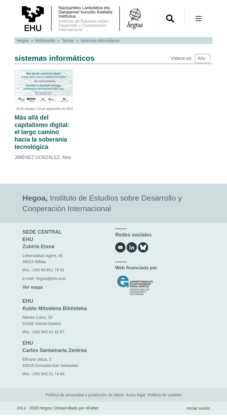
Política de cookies (164, 396)
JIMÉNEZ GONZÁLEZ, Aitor (43, 158)
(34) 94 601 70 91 (49, 271)
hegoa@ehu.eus (51, 279)
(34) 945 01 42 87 (49, 333)
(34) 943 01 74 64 (49, 375)
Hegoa (23, 40)
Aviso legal (136, 396)
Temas (68, 40)
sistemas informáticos (100, 40)
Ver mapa (32, 288)
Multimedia (45, 40)
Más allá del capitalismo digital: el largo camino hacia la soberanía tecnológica (43, 133)
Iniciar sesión (198, 409)
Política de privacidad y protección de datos (84, 396)
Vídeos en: (182, 58)
